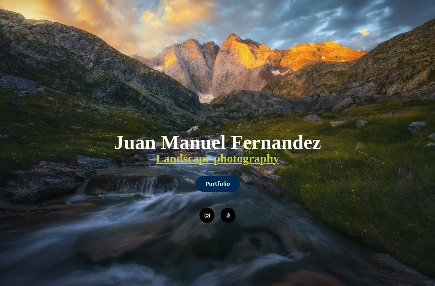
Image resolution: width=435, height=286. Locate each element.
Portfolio (217, 184)
